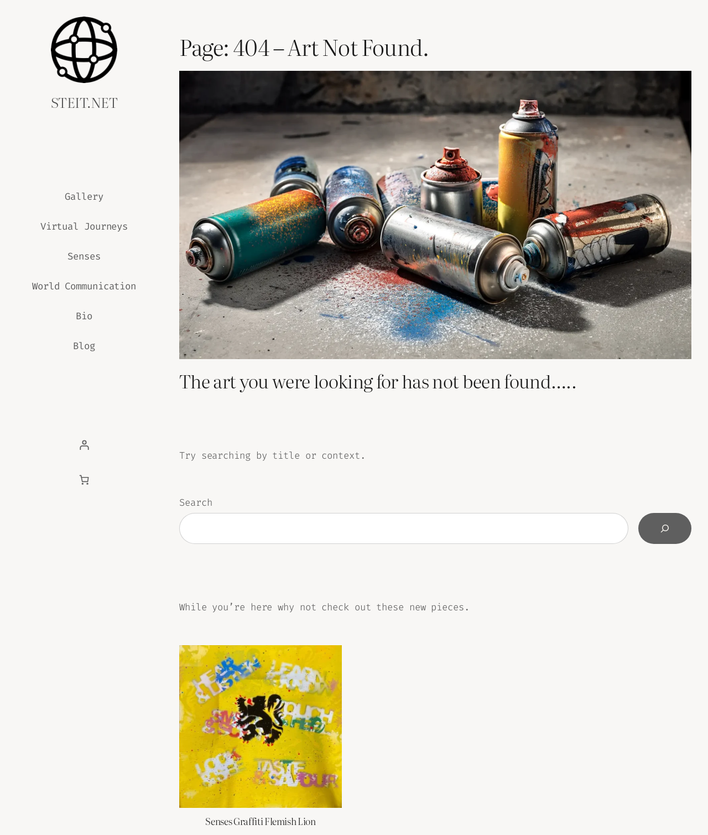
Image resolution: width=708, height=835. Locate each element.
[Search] (664, 528)
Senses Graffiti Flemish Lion (260, 821)
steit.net (84, 101)
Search (195, 502)
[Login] (84, 445)
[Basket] (84, 480)
